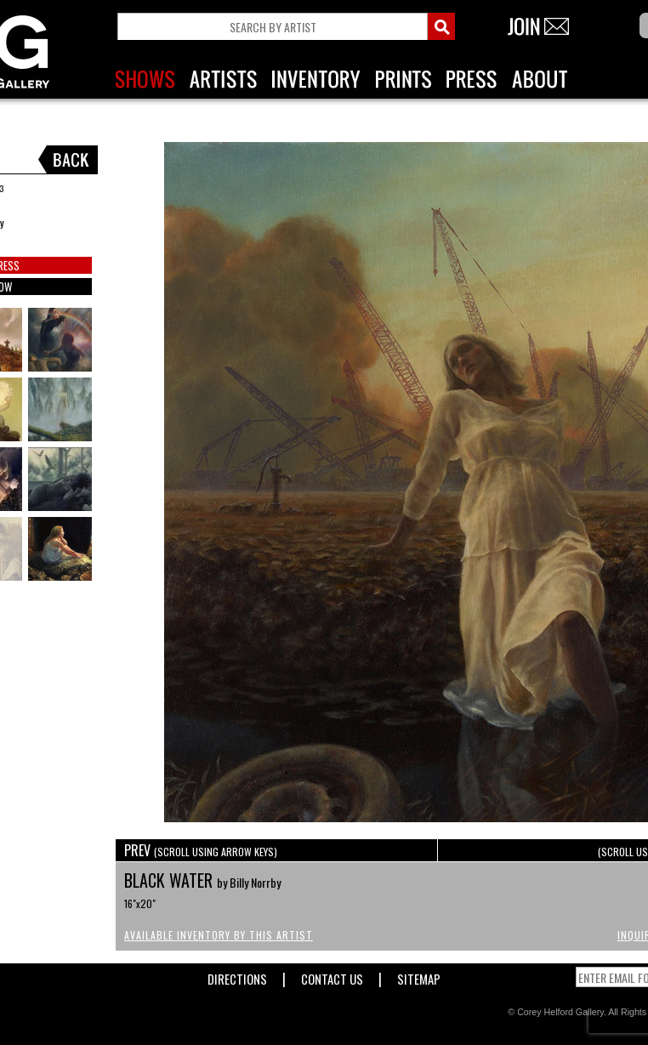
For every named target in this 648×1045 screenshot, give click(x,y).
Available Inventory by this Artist (218, 935)
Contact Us (332, 975)
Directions (237, 975)
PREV (200, 850)
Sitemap (419, 975)
